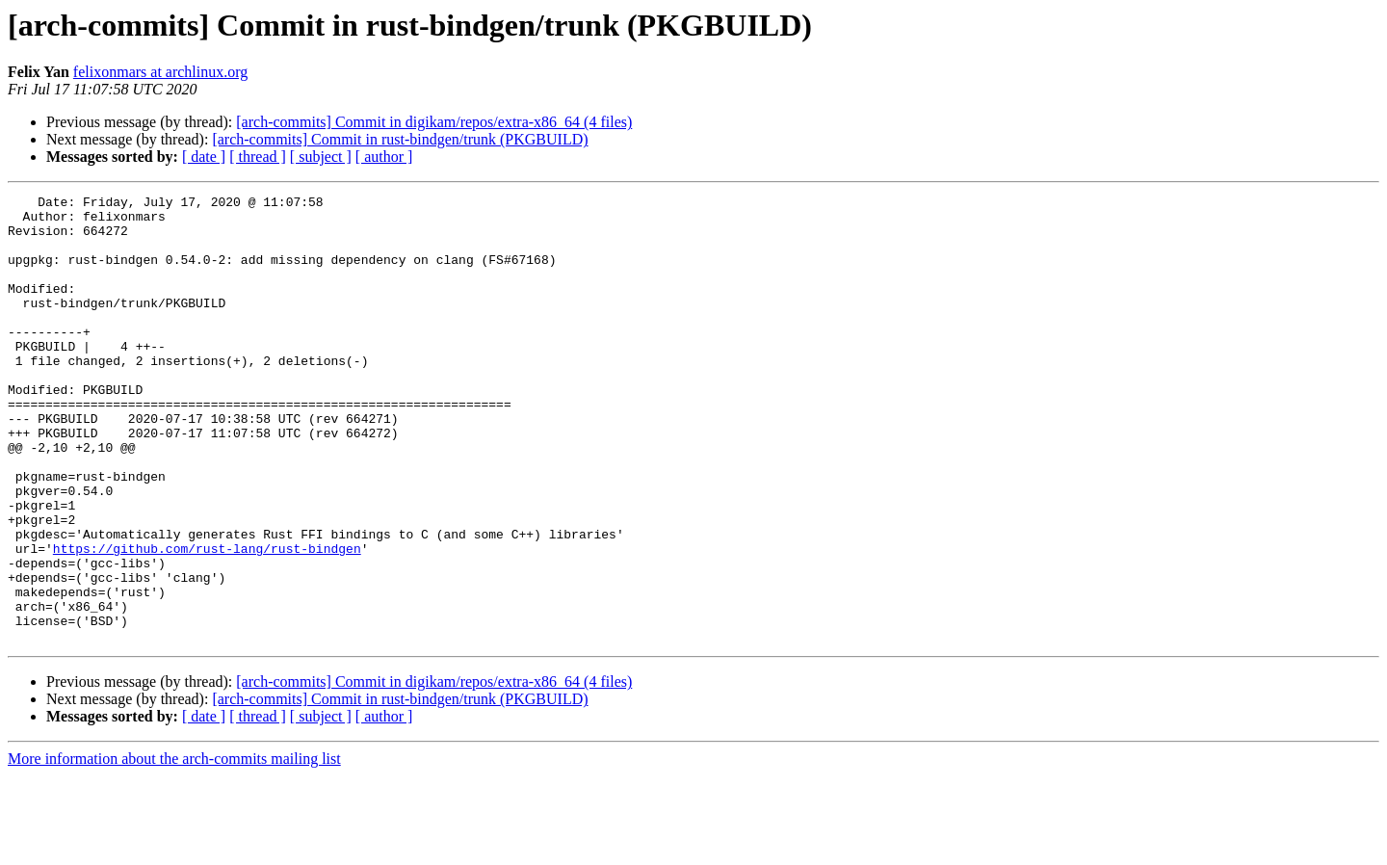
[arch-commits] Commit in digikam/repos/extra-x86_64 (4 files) (434, 122)
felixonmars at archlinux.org (160, 72)
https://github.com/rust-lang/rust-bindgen (207, 620)
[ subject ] (321, 156)
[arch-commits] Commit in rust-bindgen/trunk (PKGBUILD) (400, 139)
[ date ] (203, 156)
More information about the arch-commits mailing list (174, 848)
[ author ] (384, 156)
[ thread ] (257, 156)
